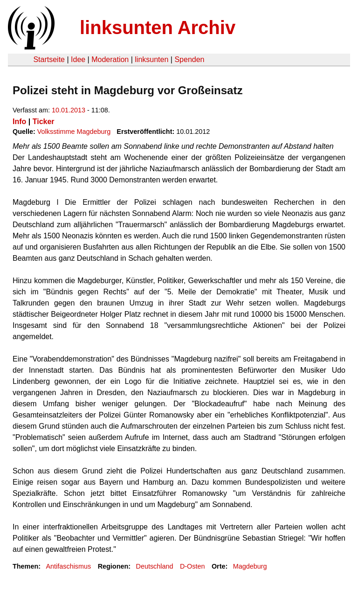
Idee (78, 59)
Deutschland (154, 566)
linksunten (151, 59)
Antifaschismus (68, 566)
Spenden (189, 59)
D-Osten (192, 566)
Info (19, 121)
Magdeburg (250, 566)
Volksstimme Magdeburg (74, 131)
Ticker (44, 121)
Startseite (49, 59)
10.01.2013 (68, 110)
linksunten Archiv (157, 27)
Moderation (110, 59)
